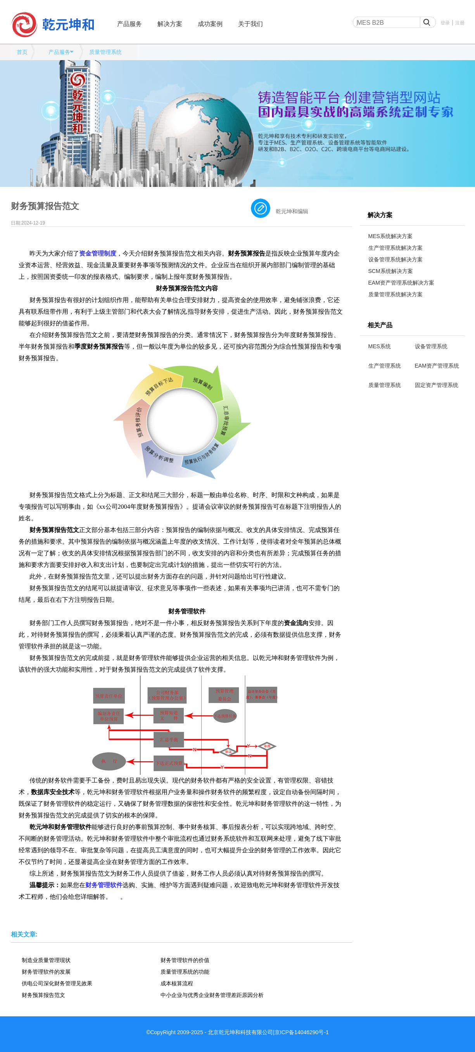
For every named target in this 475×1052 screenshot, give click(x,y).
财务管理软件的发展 (46, 972)
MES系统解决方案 (390, 236)
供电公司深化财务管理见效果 (57, 983)
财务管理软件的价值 (185, 960)
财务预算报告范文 (43, 995)
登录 (445, 23)
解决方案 (169, 24)
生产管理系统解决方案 (395, 248)
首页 (22, 52)
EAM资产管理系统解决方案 (401, 283)
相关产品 (380, 325)
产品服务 (129, 24)
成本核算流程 (177, 983)
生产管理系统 (384, 366)
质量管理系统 (105, 52)
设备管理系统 (431, 346)
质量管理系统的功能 (185, 972)
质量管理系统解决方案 (395, 294)
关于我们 (250, 24)
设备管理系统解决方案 (395, 259)
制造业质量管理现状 (46, 960)
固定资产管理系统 (436, 385)
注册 (460, 23)
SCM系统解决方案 (390, 271)
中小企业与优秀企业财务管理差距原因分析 (212, 995)
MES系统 (379, 346)
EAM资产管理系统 (437, 366)
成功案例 (210, 24)
